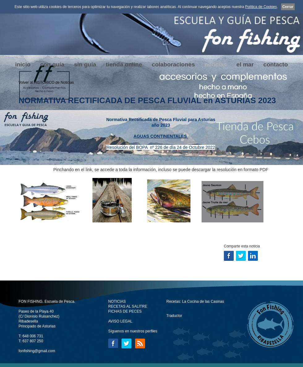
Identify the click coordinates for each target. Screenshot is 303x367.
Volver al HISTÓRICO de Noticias (46, 82)
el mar (245, 64)
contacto (275, 64)
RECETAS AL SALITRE (127, 306)
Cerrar (287, 7)
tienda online (124, 64)
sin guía (85, 64)
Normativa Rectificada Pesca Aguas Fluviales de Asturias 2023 (160, 158)
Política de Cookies (261, 7)
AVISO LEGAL (120, 321)
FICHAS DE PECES (125, 311)
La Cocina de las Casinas (203, 301)
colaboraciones (173, 64)
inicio (23, 64)
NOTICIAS (117, 301)
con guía (52, 64)
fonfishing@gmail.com (37, 351)
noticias (215, 64)
